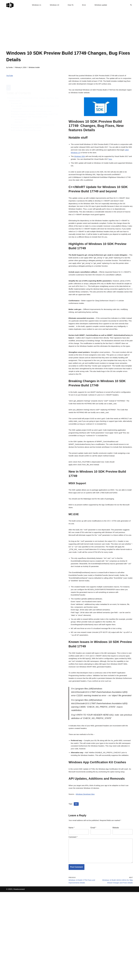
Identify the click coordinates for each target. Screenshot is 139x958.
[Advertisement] (69, 33)
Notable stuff (18, 98)
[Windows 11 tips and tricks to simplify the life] (10, 5)
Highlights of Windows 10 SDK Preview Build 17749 (33, 107)
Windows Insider (35, 68)
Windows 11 (36, 5)
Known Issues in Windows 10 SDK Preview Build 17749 (35, 121)
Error (84, 5)
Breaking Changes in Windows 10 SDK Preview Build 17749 (36, 110)
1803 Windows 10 (83, 155)
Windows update (101, 5)
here (115, 162)
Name (71, 890)
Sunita (10, 68)
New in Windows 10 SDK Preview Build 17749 (31, 113)
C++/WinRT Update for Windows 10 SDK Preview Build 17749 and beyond (37, 102)
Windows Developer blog (86, 856)
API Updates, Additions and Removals (28, 127)
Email (93, 890)
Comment (73, 900)
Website (115, 890)
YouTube (9, 76)
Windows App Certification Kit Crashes (28, 124)
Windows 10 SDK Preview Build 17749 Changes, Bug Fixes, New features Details (35, 94)
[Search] (131, 5)
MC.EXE (19, 118)
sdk (76, 866)
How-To (71, 5)
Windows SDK (80, 159)
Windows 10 (54, 5)
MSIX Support (22, 115)
